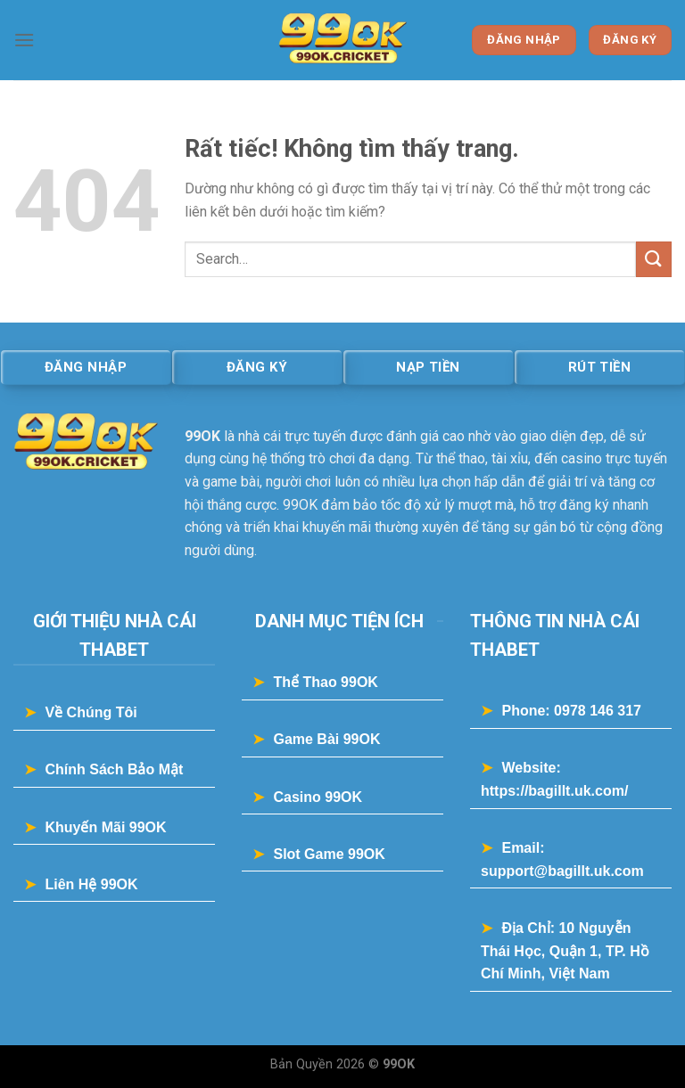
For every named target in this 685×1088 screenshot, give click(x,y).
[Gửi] (654, 258)
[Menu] (24, 39)
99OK (202, 436)
